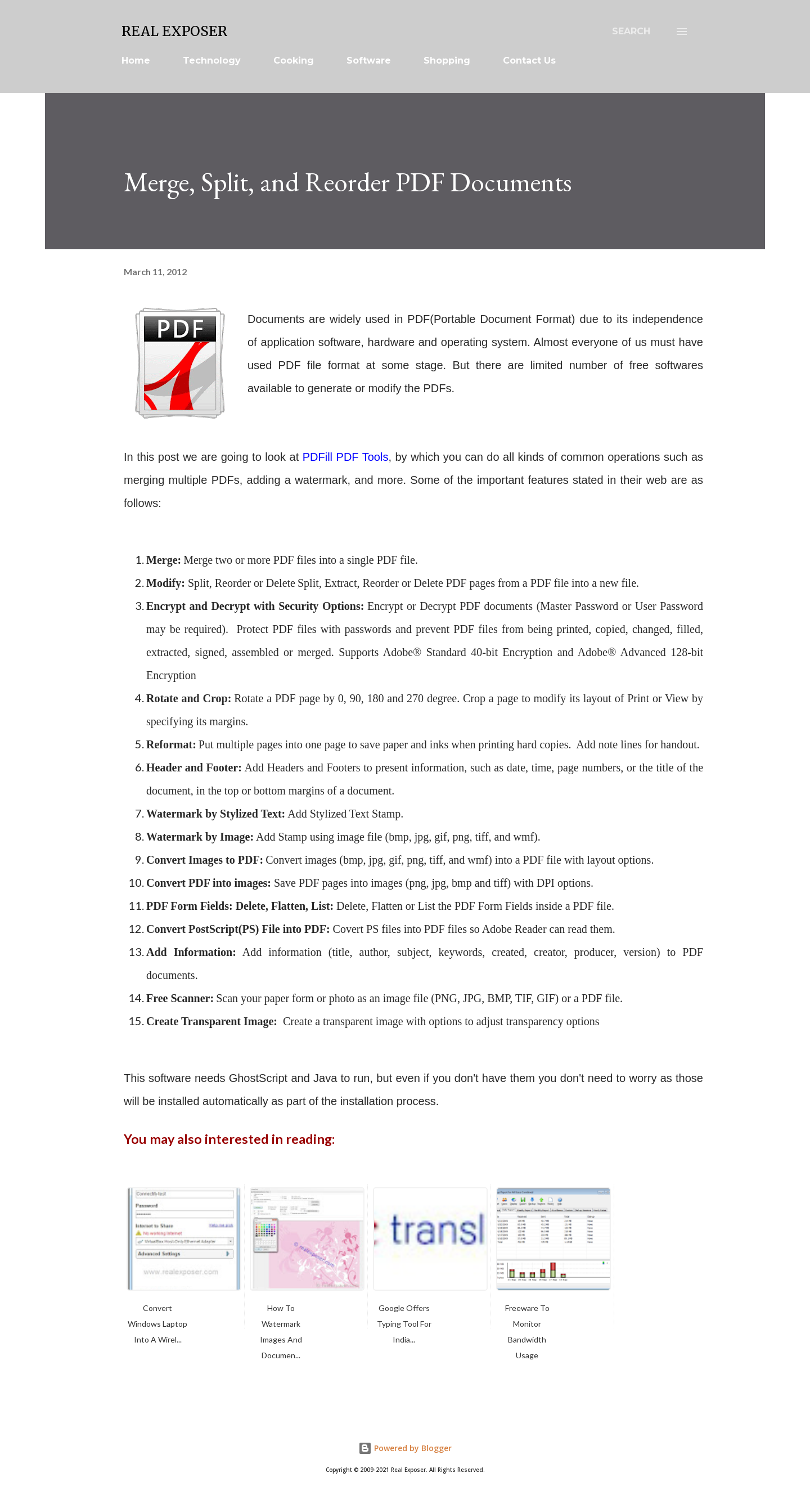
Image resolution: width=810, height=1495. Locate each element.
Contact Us (529, 60)
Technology (212, 60)
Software (368, 60)
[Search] (631, 31)
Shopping (447, 60)
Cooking (293, 60)
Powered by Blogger (405, 1448)
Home (136, 60)
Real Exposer (174, 31)
